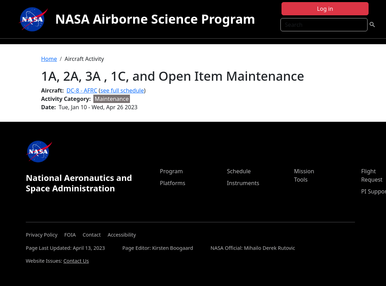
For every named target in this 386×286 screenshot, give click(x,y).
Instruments (243, 183)
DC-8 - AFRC (82, 90)
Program (171, 171)
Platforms (172, 183)
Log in (325, 9)
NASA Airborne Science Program (155, 18)
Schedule (239, 171)
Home (49, 59)
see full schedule (122, 90)
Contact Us (76, 260)
